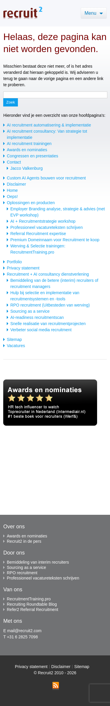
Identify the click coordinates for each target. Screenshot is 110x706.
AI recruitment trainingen (29, 143)
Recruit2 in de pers (22, 541)
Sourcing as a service (30, 311)
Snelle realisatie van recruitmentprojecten (48, 323)
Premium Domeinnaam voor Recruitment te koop (54, 239)
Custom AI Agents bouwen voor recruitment (46, 178)
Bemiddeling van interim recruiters (36, 562)
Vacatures (16, 345)
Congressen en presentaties (32, 156)
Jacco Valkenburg (26, 168)
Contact (14, 162)
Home (12, 190)
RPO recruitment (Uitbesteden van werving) (50, 305)
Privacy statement (23, 268)
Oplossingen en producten (31, 202)
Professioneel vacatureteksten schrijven (46, 227)
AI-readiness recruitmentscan (37, 317)
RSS (55, 686)
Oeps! (12, 196)
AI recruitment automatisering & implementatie (49, 125)
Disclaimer (16, 184)
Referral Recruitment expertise (38, 233)
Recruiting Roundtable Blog (30, 604)
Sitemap (14, 339)
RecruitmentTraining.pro (27, 599)
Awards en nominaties (27, 149)
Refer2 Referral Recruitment (30, 609)
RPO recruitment (20, 572)
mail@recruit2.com (24, 630)
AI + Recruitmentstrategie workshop (42, 221)
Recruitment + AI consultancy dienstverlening (48, 274)
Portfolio (14, 261)
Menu (93, 13)
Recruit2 (23, 12)
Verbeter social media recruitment (41, 329)
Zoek (10, 102)
